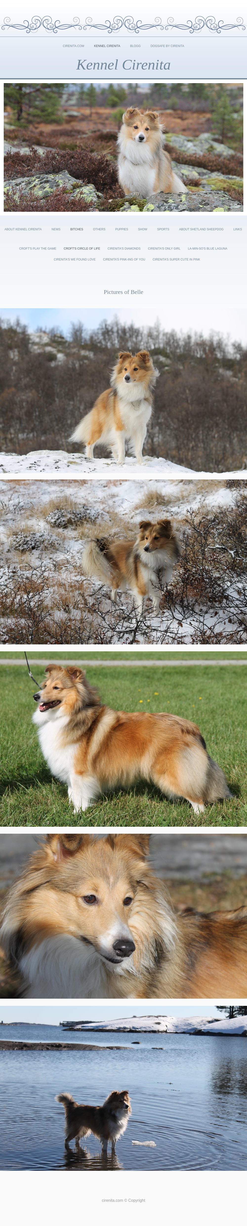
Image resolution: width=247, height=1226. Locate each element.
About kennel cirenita (22, 229)
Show (142, 229)
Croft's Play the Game (37, 248)
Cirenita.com (73, 46)
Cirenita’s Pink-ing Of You (124, 259)
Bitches (76, 229)
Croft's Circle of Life (82, 248)
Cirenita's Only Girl (164, 248)
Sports (163, 229)
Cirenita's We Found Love (75, 259)
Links (237, 229)
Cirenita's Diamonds (124, 248)
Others (99, 229)
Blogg (135, 46)
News (56, 229)
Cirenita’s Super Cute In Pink (176, 259)
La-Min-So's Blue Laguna (207, 248)
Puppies (121, 229)
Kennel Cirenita (107, 46)
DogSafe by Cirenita (167, 46)
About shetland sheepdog (201, 229)
